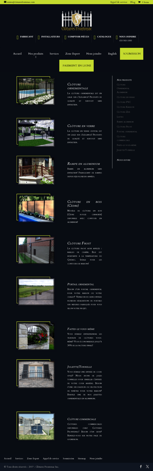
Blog (132, 2)
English (112, 54)
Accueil (17, 54)
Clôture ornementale (77, 86)
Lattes (120, 116)
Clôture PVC (124, 102)
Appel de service (118, 2)
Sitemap (82, 458)
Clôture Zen (123, 111)
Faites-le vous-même (80, 328)
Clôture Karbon (125, 106)
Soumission (132, 54)
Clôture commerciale (81, 419)
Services (54, 54)
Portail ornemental (80, 284)
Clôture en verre (81, 126)
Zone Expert (72, 54)
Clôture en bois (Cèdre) (84, 203)
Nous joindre (93, 54)
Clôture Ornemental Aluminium (123, 88)
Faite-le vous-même (126, 145)
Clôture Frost (79, 243)
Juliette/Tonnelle (79, 366)
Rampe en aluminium (83, 164)
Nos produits (35, 54)
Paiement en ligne (77, 65)
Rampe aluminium (125, 121)
